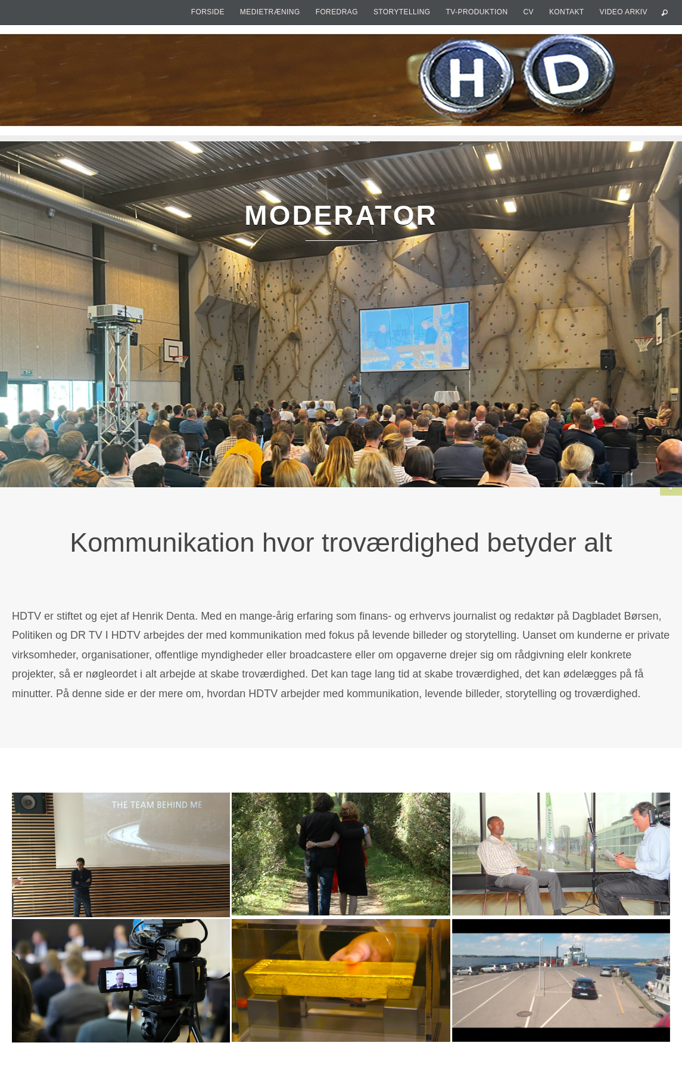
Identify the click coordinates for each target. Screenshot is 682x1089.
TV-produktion (477, 12)
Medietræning (270, 12)
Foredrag (337, 12)
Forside (208, 12)
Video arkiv (623, 12)
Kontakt (566, 12)
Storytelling (402, 12)
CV (528, 12)
